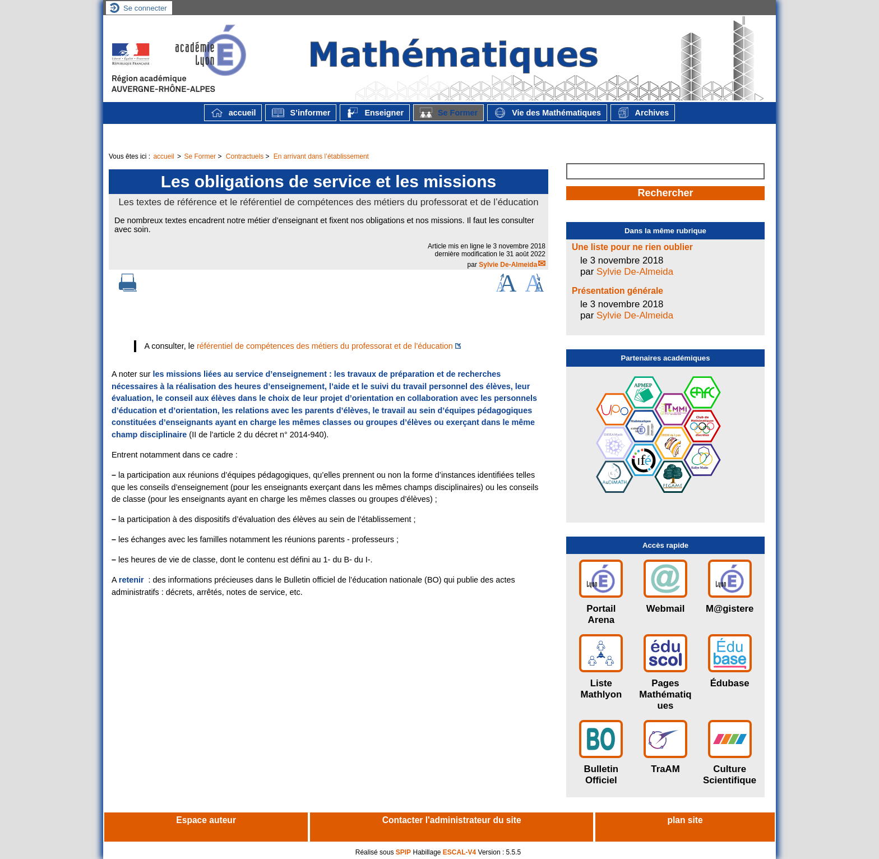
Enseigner (375, 112)
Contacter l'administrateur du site (451, 820)
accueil (233, 112)
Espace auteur (206, 820)
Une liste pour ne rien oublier (632, 247)
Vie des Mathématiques (547, 112)
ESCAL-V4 (459, 852)
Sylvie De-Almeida (508, 265)
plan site (684, 820)
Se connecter (145, 8)
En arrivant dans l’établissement (321, 156)
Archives (643, 112)
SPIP (403, 852)
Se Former (448, 112)
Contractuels (244, 156)
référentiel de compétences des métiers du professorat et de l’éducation (325, 345)
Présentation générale (617, 290)
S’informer (300, 112)
